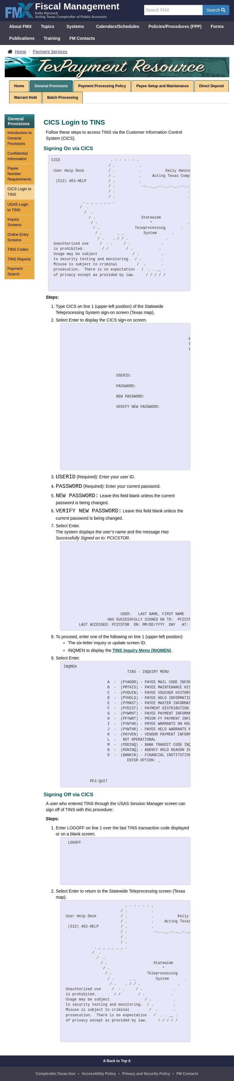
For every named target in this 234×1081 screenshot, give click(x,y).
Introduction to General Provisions (19, 138)
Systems (75, 26)
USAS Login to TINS (17, 207)
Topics (47, 26)
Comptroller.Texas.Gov (55, 1074)
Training (52, 38)
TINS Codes (17, 249)
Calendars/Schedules (118, 26)
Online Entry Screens (17, 237)
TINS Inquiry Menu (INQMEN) (141, 650)
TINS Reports (18, 259)
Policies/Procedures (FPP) (174, 26)
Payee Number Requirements (19, 173)
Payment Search (15, 271)
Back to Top (117, 1061)
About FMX (20, 26)
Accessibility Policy (99, 1074)
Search (216, 10)
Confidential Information (17, 156)
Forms (217, 26)
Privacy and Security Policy (146, 1074)
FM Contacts (82, 38)
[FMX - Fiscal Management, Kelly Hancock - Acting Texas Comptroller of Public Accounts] (62, 10)
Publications (21, 38)
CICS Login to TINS (19, 192)
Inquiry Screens (14, 222)
